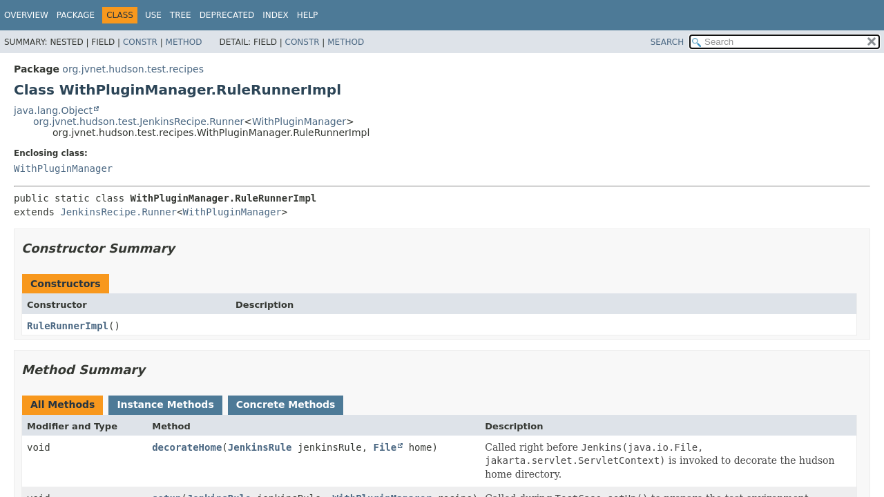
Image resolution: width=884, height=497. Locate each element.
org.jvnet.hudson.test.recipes (133, 69)
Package (76, 15)
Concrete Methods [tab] (286, 404)
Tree (180, 15)
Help (307, 15)
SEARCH (667, 42)
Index (275, 15)
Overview (26, 15)
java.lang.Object (53, 110)
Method (184, 42)
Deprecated (227, 15)
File (385, 447)
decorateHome (187, 447)
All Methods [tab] (62, 404)
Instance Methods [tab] (165, 404)
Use (153, 15)
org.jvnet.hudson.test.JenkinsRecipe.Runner (138, 121)
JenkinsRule (260, 447)
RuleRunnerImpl (67, 325)
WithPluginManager (299, 121)
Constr (140, 42)
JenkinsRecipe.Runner (118, 211)
